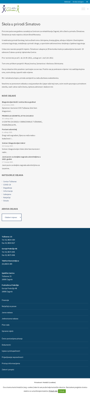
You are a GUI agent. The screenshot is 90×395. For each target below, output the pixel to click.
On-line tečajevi (78, 2)
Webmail (67, 2)
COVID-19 (7, 184)
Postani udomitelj (9, 129)
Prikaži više (53, 391)
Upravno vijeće (7, 331)
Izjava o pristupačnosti (11, 351)
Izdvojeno (7, 194)
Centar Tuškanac (10, 181)
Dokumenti (6, 345)
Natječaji (6, 197)
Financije (5, 300)
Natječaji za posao (9, 306)
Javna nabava (7, 312)
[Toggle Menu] (83, 9)
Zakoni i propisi (8, 369)
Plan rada (5, 325)
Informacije (8, 191)
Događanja (7, 188)
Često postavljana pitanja (12, 338)
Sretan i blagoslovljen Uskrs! (13, 143)
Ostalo (6, 200)
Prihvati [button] (61, 391)
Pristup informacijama (11, 363)
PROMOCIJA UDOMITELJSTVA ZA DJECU (18, 116)
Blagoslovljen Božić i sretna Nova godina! (19, 102)
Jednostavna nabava (10, 318)
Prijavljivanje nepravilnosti (12, 357)
